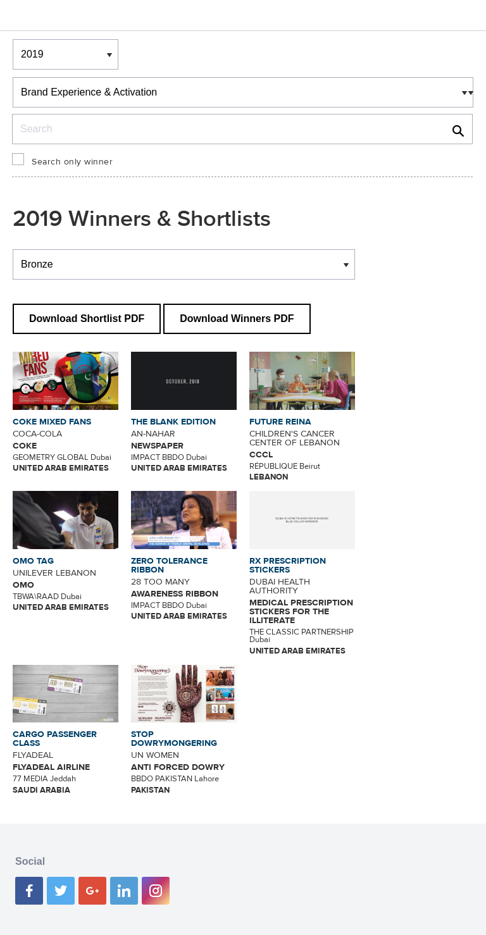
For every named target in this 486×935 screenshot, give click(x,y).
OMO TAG (33, 561)
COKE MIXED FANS (52, 422)
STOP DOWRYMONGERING (174, 739)
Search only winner (72, 162)
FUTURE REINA (280, 422)
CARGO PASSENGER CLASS (55, 739)
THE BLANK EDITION (173, 422)
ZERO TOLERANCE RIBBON (169, 565)
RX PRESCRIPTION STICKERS (287, 565)
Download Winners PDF (237, 318)
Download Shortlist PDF (86, 318)
